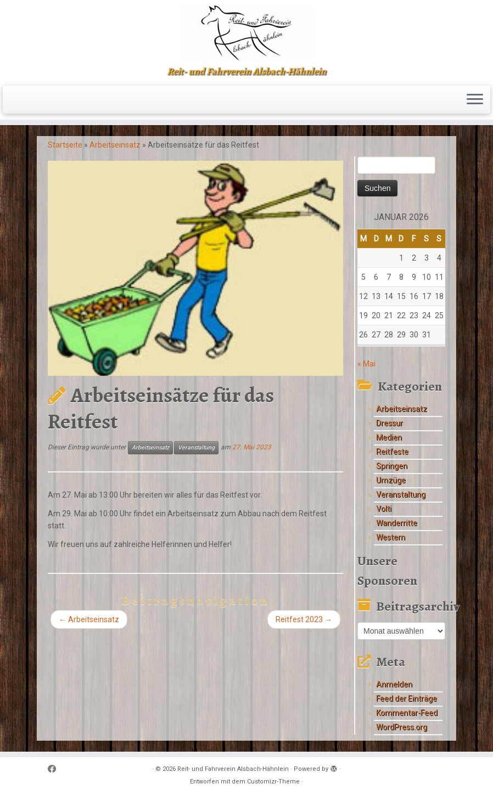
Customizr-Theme (273, 781)
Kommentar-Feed (407, 712)
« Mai (366, 363)
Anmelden (394, 684)
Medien (389, 437)
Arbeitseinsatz (115, 144)
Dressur (389, 423)
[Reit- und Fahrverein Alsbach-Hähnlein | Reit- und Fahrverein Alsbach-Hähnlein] (246, 32)
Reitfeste (392, 451)
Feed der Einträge (406, 698)
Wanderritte (396, 522)
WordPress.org (401, 727)
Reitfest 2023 (304, 619)
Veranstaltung (196, 447)
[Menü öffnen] (475, 100)
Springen (391, 465)
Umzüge (391, 480)
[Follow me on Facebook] (55, 769)
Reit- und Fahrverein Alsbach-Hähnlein (233, 769)
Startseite (65, 144)
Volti (383, 508)
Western (390, 537)
